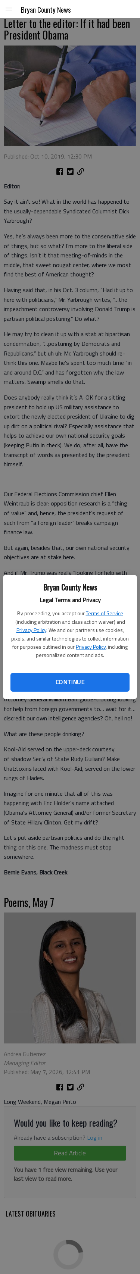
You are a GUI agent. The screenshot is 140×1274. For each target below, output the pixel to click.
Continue (70, 681)
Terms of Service (104, 613)
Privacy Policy (31, 630)
